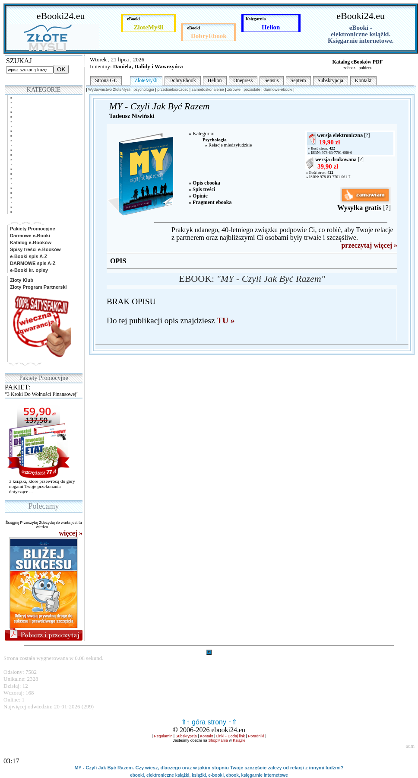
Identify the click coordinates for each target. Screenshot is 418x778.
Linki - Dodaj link (230, 736)
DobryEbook (182, 80)
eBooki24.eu (61, 15)
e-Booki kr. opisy (28, 270)
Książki (239, 740)
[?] (367, 135)
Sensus (271, 80)
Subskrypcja (330, 80)
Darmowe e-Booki (29, 235)
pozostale (252, 89)
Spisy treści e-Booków (34, 249)
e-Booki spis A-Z (28, 256)
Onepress (243, 80)
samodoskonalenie (208, 89)
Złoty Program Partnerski (38, 287)
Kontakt (363, 80)
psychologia (143, 89)
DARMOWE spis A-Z (32, 263)
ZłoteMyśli (146, 80)
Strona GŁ (106, 80)
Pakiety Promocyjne (32, 228)
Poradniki (256, 736)
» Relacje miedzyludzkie (227, 144)
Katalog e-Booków (30, 242)
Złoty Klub (21, 280)
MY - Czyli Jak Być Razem (159, 106)
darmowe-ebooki (277, 89)
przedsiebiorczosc (172, 89)
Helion (215, 80)
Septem (298, 80)
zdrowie (234, 89)
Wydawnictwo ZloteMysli (109, 89)
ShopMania (218, 740)
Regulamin (163, 736)
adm (410, 746)
